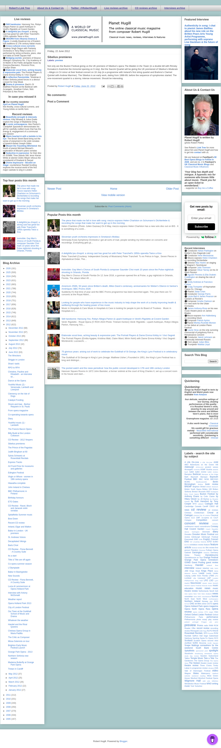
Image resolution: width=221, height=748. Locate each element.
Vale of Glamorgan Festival (197, 671)
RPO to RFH (14, 367)
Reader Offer (190, 628)
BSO (208, 492)
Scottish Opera (200, 641)
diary (215, 531)
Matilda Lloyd (204, 344)
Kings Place (207, 571)
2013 (8, 320)
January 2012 (15, 690)
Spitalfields (189, 650)
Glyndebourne (211, 555)
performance (212, 617)
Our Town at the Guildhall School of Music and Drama (19, 614)
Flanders (194, 550)
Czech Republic (212, 529)
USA (216, 668)
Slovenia (202, 643)
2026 (8, 268)
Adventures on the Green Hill (204, 465)
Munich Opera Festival (193, 585)
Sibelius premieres (16, 443)
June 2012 (14, 352)
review (187, 631)
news (215, 593)
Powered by (201, 237)
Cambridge (189, 506)
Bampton (188, 474)
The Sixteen (194, 663)
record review (203, 628)
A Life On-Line (192, 462)
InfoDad (214, 438)
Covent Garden (196, 529)
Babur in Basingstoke (17, 572)
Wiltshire (215, 681)
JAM (186, 571)
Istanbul (205, 568)
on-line (198, 603)
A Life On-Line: (206, 462)
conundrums (205, 526)
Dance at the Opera (17, 380)
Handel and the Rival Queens (17, 625)
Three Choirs (206, 665)
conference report (192, 526)
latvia (216, 571)
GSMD (188, 562)
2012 (8, 324)
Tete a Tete (209, 658)
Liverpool (201, 578)
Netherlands (203, 591)
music (210, 585)
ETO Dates (13, 501)
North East (190, 599)
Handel (199, 565)
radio (206, 625)
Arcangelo (189, 469)
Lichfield (188, 578)
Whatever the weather (18, 620)
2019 (8, 296)
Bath (186, 477)
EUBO (215, 542)
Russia (210, 633)
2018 (8, 300)
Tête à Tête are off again (19, 560)
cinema (196, 515)
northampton (213, 599)
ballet (191, 472)
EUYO (187, 545)
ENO (187, 541)
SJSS (195, 643)
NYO (216, 601)
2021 (8, 288)
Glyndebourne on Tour (194, 557)
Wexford (194, 678)
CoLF (216, 518)
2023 (8, 280)
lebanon (187, 573)
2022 (8, 284)
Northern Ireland (192, 601)
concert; (215, 524)
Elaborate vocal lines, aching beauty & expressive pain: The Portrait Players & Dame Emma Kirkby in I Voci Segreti (118, 335)
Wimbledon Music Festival (195, 684)
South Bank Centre (207, 648)
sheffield (188, 643)
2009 (8, 703)
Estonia (203, 542)
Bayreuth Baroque (199, 477)
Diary (10, 418)
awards (215, 469)
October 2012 (15, 336)
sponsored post (202, 651)
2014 (8, 316)
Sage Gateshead (211, 636)
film (204, 548)
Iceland (209, 565)
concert (215, 520)
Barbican (197, 474)
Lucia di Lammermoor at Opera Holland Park (19, 587)
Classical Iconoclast (213, 424)
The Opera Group (201, 661)
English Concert (210, 539)
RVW (216, 633)
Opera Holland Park (194, 606)
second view (212, 641)
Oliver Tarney (203, 270)
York (192, 686)
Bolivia (200, 484)
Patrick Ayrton (203, 320)
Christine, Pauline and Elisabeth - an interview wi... (20, 374)
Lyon (216, 581)
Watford (215, 673)
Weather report (15, 599)
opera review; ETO (200, 612)
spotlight (213, 650)
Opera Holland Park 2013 (19, 603)
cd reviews (213, 510)
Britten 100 (207, 489)
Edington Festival (16, 472)
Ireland (198, 568)
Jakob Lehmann (205, 337)
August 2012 (15, 344)
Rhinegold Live (196, 631)
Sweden (203, 656)
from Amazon (200, 394)
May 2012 (13, 674)
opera (215, 603)
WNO (209, 683)
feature (207, 545)
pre (211, 622)
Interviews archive (174, 8)
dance (187, 532)
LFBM (211, 576)
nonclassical (206, 596)
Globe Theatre (192, 555)
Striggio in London (16, 360)
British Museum (212, 487)
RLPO (209, 631)
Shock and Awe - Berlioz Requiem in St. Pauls (19, 405)
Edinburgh (196, 537)
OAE (192, 603)
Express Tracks (15, 462)
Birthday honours (16, 498)
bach (186, 472)
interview (189, 568)
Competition (201, 520)
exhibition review (196, 545)
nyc (211, 601)
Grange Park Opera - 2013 (20, 652)
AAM (216, 462)
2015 (8, 312)
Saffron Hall (197, 636)
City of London (204, 515)
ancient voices (211, 467)
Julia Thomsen (204, 267)
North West (202, 599)
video (215, 670)
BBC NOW (204, 479)
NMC (199, 596)
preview (59, 60)
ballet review (200, 472)
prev (216, 622)
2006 (8, 715)
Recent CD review (16, 523)
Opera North (191, 609)
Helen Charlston (209, 258)
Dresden (188, 534)
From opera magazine (18, 410)
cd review (198, 509)
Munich (215, 583)
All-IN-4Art (199, 467)
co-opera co (206, 518)
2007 (8, 711)
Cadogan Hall (211, 504)
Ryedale (188, 636)
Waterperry (205, 673)
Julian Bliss (204, 342)
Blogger (123, 741)
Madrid (187, 583)
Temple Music (196, 658)
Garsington (197, 552)
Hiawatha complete (17, 483)
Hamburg (188, 565)
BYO (195, 504)
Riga (205, 631)
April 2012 (13, 678)
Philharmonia (190, 619)
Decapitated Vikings (17, 541)
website (187, 676)
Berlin (215, 482)
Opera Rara (204, 609)
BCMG (187, 482)
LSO (211, 580)
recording (214, 628)
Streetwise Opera (211, 653)
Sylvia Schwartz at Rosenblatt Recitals (18, 456)
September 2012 (16, 340)
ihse (216, 565)
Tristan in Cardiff (15, 669)
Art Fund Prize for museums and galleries (21, 467)
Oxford (188, 614)
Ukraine (211, 668)
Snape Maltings (192, 645)
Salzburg (188, 638)
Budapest (214, 492)
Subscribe (201, 226)
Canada (198, 506)
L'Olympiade (13, 568)
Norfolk (215, 596)
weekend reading (198, 676)
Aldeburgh (189, 467)
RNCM (215, 631)
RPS (205, 633)
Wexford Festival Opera (208, 678)
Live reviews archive (116, 8)
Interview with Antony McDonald (17, 594)
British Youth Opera (193, 489)
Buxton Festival (207, 494)
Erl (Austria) (195, 542)
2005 (8, 719)
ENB (200, 539)
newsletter (189, 596)
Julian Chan (199, 291)
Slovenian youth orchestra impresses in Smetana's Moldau (90, 236)
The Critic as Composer (19, 637)
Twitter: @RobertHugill (84, 8)
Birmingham (190, 484)
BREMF (188, 486)
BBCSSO (214, 479)
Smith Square (212, 643)
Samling (196, 638)
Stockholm (189, 653)
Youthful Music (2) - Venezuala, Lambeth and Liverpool (20, 387)
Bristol (203, 487)
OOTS (209, 604)
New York (197, 594)
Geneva (206, 553)
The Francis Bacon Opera (20, 429)
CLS (193, 518)
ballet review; (213, 472)
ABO (186, 465)
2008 (8, 707)
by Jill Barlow (203, 499)
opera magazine (210, 606)
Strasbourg (199, 653)
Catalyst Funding (15, 400)
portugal (195, 622)
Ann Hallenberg (209, 315)
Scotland (189, 640)
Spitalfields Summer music (20, 515)
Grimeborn (213, 560)
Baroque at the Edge (210, 474)
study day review (192, 656)
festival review (197, 548)
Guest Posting (198, 562)
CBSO (212, 506)
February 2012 (15, 686)
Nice (195, 596)
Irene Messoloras (205, 255)
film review (210, 547)
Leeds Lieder (212, 573)
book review (211, 484)
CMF (198, 518)
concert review (196, 523)
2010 (8, 699)
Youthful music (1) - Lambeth (17, 424)
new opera (189, 594)
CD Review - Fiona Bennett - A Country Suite (20, 550)
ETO (209, 541)
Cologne (188, 520)
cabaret (201, 504)
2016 (8, 308)
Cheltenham (199, 513)
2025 (8, 272)
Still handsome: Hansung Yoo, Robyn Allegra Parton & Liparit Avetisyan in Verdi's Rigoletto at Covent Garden (115, 319)
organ (211, 612)
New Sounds (14, 576)
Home (113, 188)
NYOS (187, 604)
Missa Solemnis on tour (18, 641)
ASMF (203, 469)
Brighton (196, 487)
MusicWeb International (207, 430)
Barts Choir (13, 545)
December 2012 (16, 328)
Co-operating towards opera (21, 414)
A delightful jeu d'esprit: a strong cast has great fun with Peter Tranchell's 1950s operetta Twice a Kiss (112, 253)
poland (187, 622)
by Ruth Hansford (200, 501)
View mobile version (113, 195)
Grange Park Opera (195, 560)
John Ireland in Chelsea (19, 487)
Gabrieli (188, 552)
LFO (216, 576)
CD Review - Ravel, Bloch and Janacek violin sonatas (20, 508)
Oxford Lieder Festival (201, 614)
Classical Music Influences (197, 167)
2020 (8, 292)
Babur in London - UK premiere (18, 532)
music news (203, 588)
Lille (194, 578)
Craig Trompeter (195, 287)
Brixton (195, 492)
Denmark (206, 532)
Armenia (197, 469)
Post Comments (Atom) (119, 206)
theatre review (191, 665)
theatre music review (209, 663)
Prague (204, 622)
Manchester (196, 583)
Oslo (216, 612)
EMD (196, 539)
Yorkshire (198, 686)
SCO (216, 638)
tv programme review (198, 668)
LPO (206, 580)
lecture (194, 573)
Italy (211, 568)
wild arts (206, 681)
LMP (209, 578)
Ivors (216, 568)
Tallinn (187, 658)
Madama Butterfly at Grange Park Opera (21, 663)
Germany (214, 552)
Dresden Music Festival (203, 534)
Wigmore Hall (193, 680)
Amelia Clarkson (204, 301)
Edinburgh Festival (210, 537)
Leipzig (187, 576)
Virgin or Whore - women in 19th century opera (20, 477)
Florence (202, 550)
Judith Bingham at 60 (17, 452)
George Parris (204, 294)
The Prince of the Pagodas (20, 447)
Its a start (12, 556)
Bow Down (13, 518)
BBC (195, 479)
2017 (8, 304)
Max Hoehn (200, 263)
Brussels (202, 492)
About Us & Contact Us (50, 8)
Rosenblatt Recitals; (194, 633)
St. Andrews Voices (17, 537)
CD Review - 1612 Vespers (20, 440)
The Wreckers (14, 355)
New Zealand (206, 594)
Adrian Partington (205, 251)
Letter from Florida (200, 576)
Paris (201, 617)
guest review (212, 562)
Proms (200, 625)
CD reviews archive (146, 8)
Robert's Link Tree (19, 8)
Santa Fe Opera (206, 638)
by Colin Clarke (207, 496)
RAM (211, 625)
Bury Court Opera (192, 494)
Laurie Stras (193, 330)
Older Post (172, 188)
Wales (196, 673)
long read (199, 581)
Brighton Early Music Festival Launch (17, 646)
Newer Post (54, 188)
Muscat (204, 585)
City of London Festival (18, 607)
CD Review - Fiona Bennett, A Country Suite (21, 581)
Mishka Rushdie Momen (205, 323)
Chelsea (188, 513)
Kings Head (194, 571)
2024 (8, 276)
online (203, 604)
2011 (8, 695)
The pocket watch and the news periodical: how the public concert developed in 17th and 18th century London (116, 368)
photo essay (202, 619)
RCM (216, 625)
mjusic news (207, 583)
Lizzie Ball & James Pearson (201, 296)
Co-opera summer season (20, 564)
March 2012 (14, 682)
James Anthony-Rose (197, 308)
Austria (209, 469)
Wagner (188, 673)
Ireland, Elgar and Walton (19, 527)
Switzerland (213, 656)
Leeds (201, 573)
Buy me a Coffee (205, 188)
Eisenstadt (189, 539)
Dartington (195, 532)
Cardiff (205, 506)
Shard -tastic (14, 364)
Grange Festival (211, 557)
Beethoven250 (201, 482)
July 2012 (13, 348)
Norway (205, 601)
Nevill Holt (214, 591)
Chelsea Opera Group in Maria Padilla (19, 632)
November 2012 (16, 332)
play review (213, 619)
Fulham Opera (212, 550)
